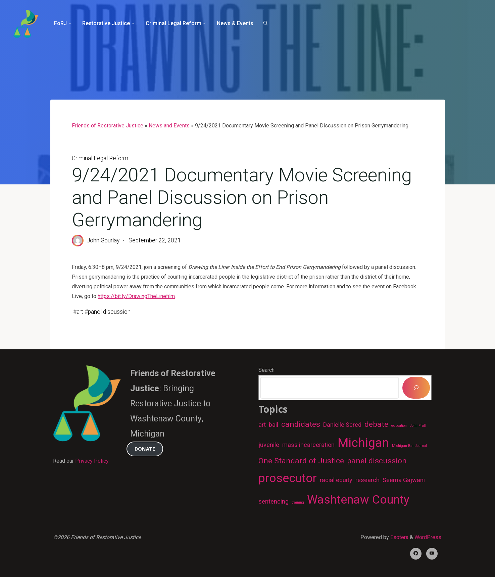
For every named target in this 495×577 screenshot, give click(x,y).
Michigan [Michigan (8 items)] (363, 442)
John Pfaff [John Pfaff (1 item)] (418, 425)
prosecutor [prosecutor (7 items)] (287, 478)
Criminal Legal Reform (100, 158)
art (80, 311)
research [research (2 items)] (367, 479)
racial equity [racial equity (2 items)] (336, 479)
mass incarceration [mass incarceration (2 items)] (308, 444)
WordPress (427, 537)
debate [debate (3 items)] (376, 424)
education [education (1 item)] (399, 425)
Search (266, 370)
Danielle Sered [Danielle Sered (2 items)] (342, 424)
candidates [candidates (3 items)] (300, 424)
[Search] (265, 23)
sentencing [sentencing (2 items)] (273, 501)
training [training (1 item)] (298, 502)
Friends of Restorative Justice (107, 125)
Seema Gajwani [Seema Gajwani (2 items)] (404, 479)
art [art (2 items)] (262, 424)
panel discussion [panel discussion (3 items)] (377, 460)
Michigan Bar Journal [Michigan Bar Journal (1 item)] (409, 446)
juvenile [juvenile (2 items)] (268, 444)
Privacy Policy (92, 461)
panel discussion (109, 311)
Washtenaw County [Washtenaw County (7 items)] (358, 500)
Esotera (398, 537)
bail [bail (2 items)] (273, 424)
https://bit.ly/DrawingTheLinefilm (136, 296)
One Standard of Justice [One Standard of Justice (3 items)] (301, 460)
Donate (145, 449)
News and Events (169, 125)
